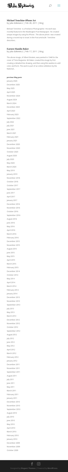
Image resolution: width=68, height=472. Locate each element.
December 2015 (13, 241)
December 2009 (13, 443)
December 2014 (13, 271)
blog (41, 23)
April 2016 (11, 230)
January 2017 (12, 200)
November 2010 (13, 405)
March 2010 (11, 431)
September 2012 (13, 331)
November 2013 (13, 301)
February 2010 (12, 435)
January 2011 (12, 398)
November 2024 (13, 96)
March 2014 (11, 286)
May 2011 (11, 387)
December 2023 (13, 107)
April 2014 (11, 282)
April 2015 (11, 260)
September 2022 (13, 118)
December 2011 (13, 364)
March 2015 (11, 264)
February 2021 (12, 137)
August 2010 (12, 413)
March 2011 (11, 390)
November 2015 (13, 245)
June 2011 (11, 383)
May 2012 (11, 346)
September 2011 (13, 372)
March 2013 (11, 316)
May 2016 (11, 226)
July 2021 (10, 125)
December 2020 (13, 144)
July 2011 (10, 379)
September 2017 (13, 189)
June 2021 (11, 129)
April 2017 (11, 196)
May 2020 (11, 163)
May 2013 (11, 312)
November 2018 (13, 178)
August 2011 (12, 376)
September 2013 (13, 305)
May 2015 (11, 256)
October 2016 (12, 211)
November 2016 (13, 208)
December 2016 (13, 204)
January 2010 (12, 439)
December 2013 (13, 297)
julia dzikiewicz (16, 23)
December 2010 (13, 402)
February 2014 (12, 290)
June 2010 (11, 420)
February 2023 (12, 114)
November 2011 (13, 368)
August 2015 (12, 249)
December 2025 (13, 84)
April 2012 (11, 349)
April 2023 (11, 111)
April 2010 (11, 428)
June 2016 (11, 223)
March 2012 (11, 353)
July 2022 (10, 122)
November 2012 (13, 323)
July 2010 (10, 417)
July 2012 (10, 338)
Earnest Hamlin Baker (18, 49)
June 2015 (11, 252)
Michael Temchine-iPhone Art (21, 20)
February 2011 (12, 394)
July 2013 (10, 308)
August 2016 (12, 219)
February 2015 (12, 267)
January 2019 (12, 174)
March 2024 (11, 103)
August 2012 (12, 334)
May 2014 (11, 278)
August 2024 (12, 99)
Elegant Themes (28, 468)
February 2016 (12, 237)
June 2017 (11, 193)
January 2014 (12, 293)
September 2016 (13, 215)
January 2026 (12, 81)
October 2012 (12, 327)
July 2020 (10, 159)
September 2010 (13, 409)
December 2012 (13, 320)
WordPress (52, 468)
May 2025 (11, 88)
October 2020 (12, 152)
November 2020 (13, 148)
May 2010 (11, 424)
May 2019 (11, 170)
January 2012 (12, 361)
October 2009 (12, 450)
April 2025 (11, 92)
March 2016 (11, 234)
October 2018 (12, 181)
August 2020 (12, 155)
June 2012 (11, 342)
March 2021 (11, 133)
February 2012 (12, 357)
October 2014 (12, 275)
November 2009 (13, 446)
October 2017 (12, 185)
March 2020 (11, 167)
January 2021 (12, 140)
